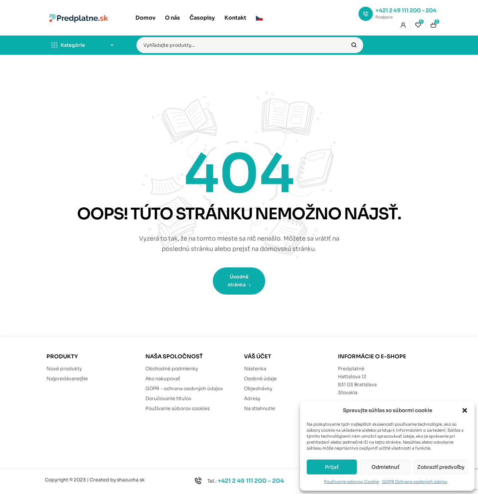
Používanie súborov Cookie (351, 481)
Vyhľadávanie (354, 45)
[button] (464, 410)
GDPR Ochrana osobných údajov (414, 481)
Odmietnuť (385, 467)
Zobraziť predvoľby (440, 467)
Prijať (332, 467)
